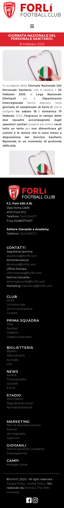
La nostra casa (16, 304)
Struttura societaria (19, 308)
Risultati (12, 328)
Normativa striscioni (19, 407)
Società (11, 375)
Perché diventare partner (24, 425)
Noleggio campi (17, 464)
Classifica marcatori (19, 337)
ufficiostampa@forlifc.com (24, 273)
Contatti (12, 313)
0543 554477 (28, 216)
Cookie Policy (36, 483)
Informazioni (15, 399)
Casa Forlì (13, 438)
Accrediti (12, 359)
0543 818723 (28, 233)
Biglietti (12, 351)
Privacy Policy (16, 483)
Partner (12, 429)
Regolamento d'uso (20, 403)
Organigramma (17, 453)
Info (9, 364)
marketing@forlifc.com (37, 285)
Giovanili (12, 383)
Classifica (12, 332)
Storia (10, 300)
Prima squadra (16, 379)
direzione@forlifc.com (21, 264)
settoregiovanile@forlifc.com (26, 281)
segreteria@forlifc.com (22, 256)
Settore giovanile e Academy (26, 449)
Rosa (10, 324)
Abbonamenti (16, 355)
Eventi (11, 387)
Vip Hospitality (16, 433)
